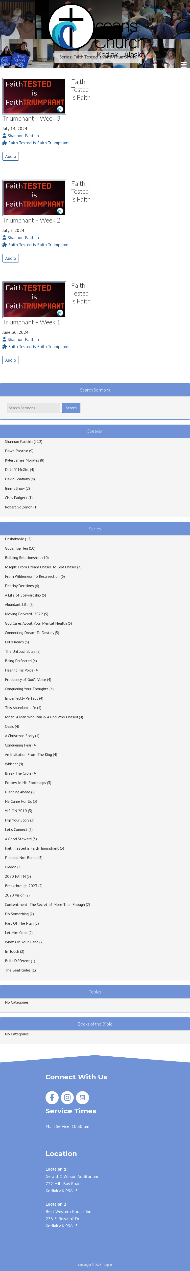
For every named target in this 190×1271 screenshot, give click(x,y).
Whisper (11, 763)
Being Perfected (18, 660)
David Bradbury (17, 478)
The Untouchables (20, 651)
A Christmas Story (19, 735)
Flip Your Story (17, 820)
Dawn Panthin (16, 450)
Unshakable (14, 538)
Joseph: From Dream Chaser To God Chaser (40, 566)
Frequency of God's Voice (25, 679)
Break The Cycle (18, 773)
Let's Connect (16, 829)
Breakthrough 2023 (21, 885)
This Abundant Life (20, 707)
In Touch (12, 951)
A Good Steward (18, 838)
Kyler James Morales (22, 460)
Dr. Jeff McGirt (17, 469)
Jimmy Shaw (15, 488)
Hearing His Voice (19, 670)
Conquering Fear (18, 745)
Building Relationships (23, 557)
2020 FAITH (15, 876)
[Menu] (184, 64)
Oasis (9, 726)
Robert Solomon (18, 507)
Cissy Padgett (16, 497)
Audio (10, 156)
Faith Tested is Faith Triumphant (32, 848)
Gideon (10, 866)
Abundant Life (16, 604)
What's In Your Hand (21, 941)
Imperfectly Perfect (21, 698)
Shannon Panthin (19, 441)
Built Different (17, 960)
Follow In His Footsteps (25, 782)
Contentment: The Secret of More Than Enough (45, 904)
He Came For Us (18, 801)
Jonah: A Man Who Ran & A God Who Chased (41, 716)
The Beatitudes (18, 970)
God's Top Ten (16, 548)
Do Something (17, 913)
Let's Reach (14, 641)
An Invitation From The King (28, 754)
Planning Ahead (17, 791)
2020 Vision (14, 895)
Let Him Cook (16, 932)
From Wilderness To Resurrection (32, 576)
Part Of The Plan (19, 923)
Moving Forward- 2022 (24, 613)
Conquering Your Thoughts (26, 688)
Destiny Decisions (19, 585)
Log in (108, 1265)
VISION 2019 (16, 810)
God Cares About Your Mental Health (36, 623)
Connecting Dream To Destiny (29, 632)
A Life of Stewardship (23, 595)
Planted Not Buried (21, 857)
